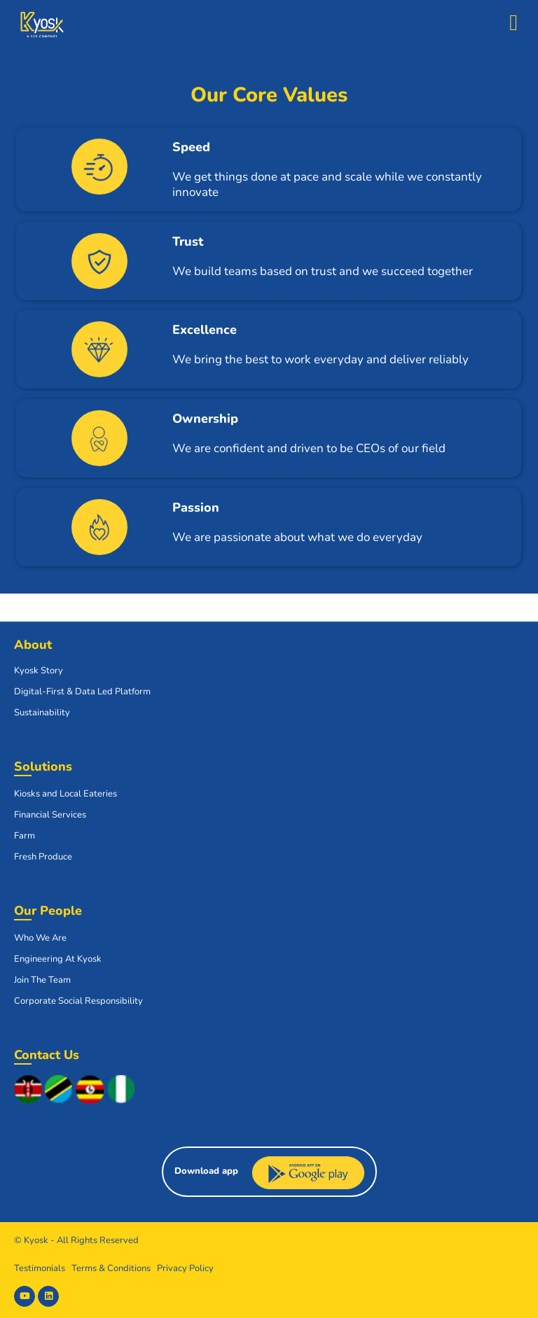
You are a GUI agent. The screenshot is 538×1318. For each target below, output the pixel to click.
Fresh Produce (43, 856)
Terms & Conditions (111, 1268)
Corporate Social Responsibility (78, 1001)
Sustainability (42, 712)
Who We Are (40, 938)
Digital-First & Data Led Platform (82, 691)
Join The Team (42, 980)
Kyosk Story (38, 670)
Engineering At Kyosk (58, 959)
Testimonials (39, 1268)
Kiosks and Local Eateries (65, 793)
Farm (24, 835)
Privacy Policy (185, 1268)
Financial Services (50, 814)
